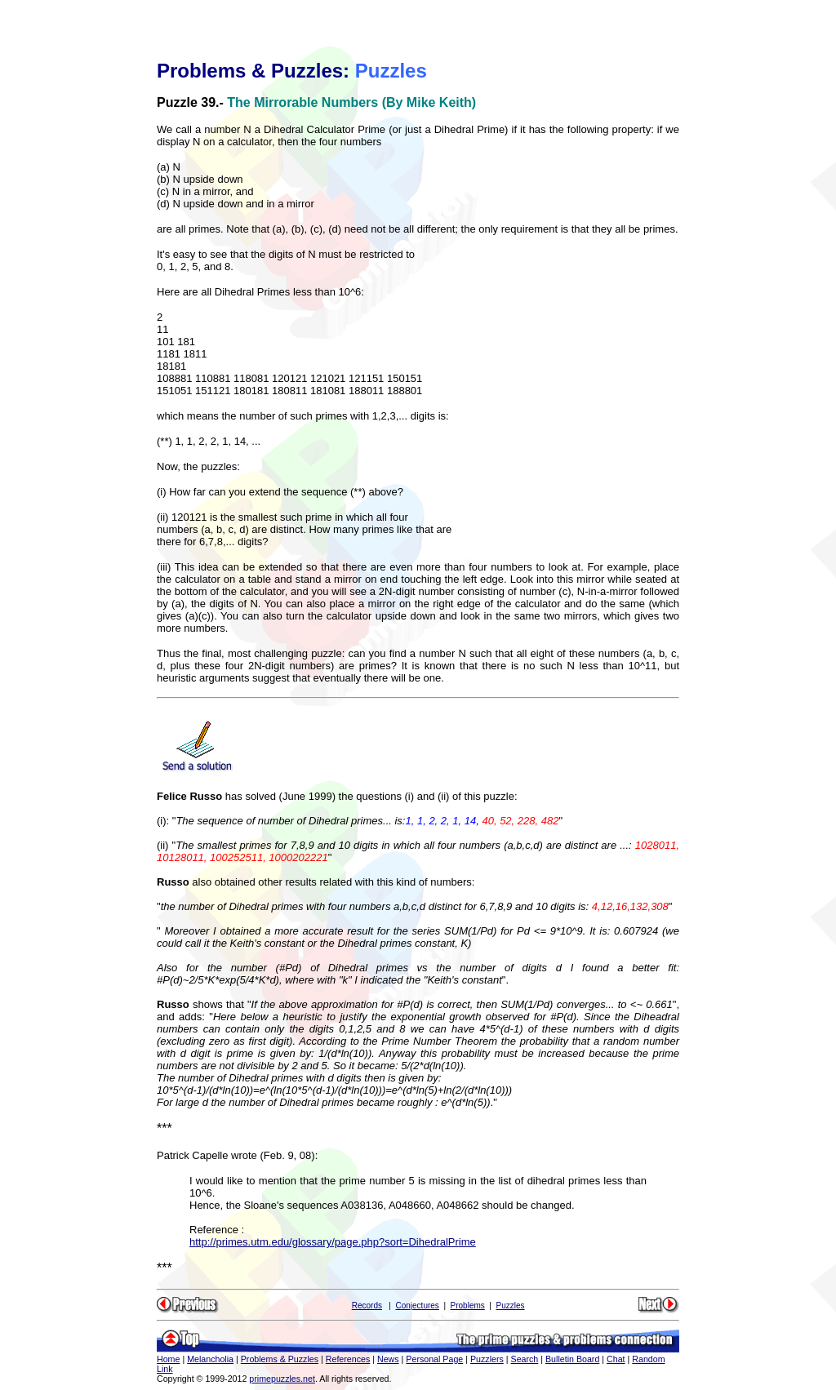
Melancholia (210, 1359)
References (348, 1359)
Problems (468, 1305)
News (388, 1359)
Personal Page (434, 1359)
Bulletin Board (572, 1359)
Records (367, 1305)
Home (168, 1359)
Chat (616, 1359)
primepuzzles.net (282, 1378)
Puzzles (510, 1305)
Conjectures (416, 1305)
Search (525, 1359)
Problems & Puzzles (279, 1359)
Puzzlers (487, 1359)
